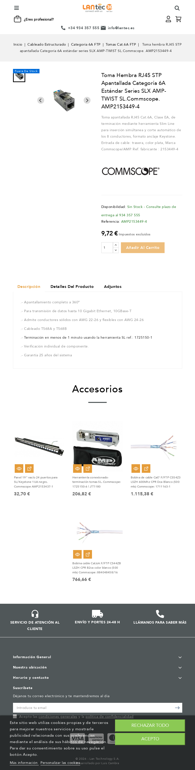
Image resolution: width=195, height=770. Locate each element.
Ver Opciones (29, 469)
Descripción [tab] (29, 287)
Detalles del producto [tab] (74, 287)
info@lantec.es (121, 28)
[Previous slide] (40, 100)
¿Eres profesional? (39, 19)
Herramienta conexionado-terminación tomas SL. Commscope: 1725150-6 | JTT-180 (96, 482)
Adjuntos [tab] (116, 287)
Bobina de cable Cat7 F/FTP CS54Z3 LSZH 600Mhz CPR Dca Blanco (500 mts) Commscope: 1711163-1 (156, 482)
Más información (24, 762)
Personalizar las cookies (60, 762)
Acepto (150, 739)
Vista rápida (19, 469)
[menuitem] (19, 75)
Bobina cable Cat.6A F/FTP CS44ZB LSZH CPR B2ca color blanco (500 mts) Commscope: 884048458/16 (96, 567)
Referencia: (110, 221)
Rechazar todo (150, 725)
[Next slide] (87, 100)
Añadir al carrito (143, 247)
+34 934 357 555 (84, 28)
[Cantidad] (107, 247)
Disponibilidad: (113, 207)
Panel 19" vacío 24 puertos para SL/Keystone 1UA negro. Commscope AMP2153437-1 (35, 482)
